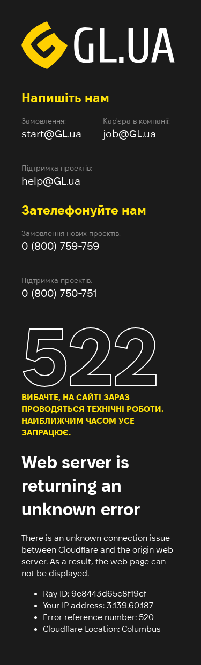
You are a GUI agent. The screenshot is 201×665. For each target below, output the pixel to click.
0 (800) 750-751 (59, 293)
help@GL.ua (50, 181)
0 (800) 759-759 (60, 246)
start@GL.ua (51, 134)
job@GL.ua (129, 134)
